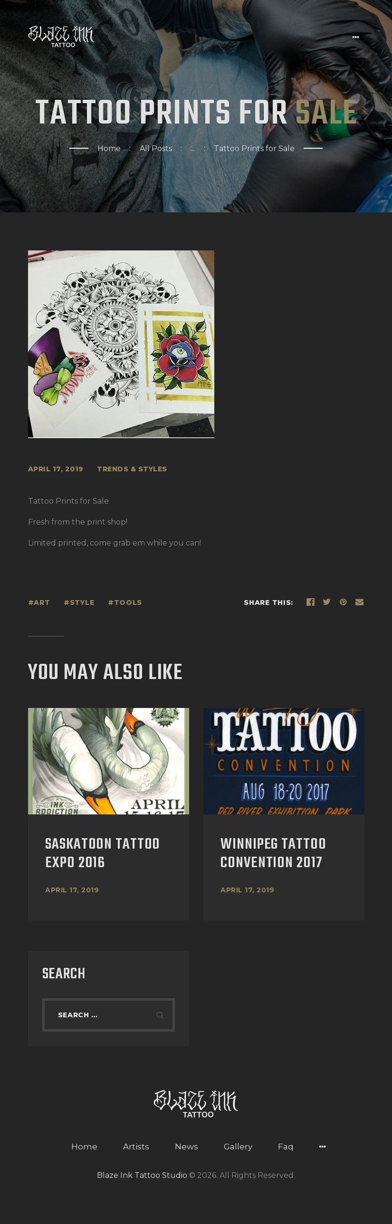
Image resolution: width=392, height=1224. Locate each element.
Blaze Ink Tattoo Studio (142, 1175)
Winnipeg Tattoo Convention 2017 (273, 854)
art (42, 602)
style (82, 602)
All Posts (156, 148)
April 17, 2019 (72, 890)
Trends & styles (132, 469)
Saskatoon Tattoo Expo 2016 (102, 854)
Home (109, 148)
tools (128, 602)
